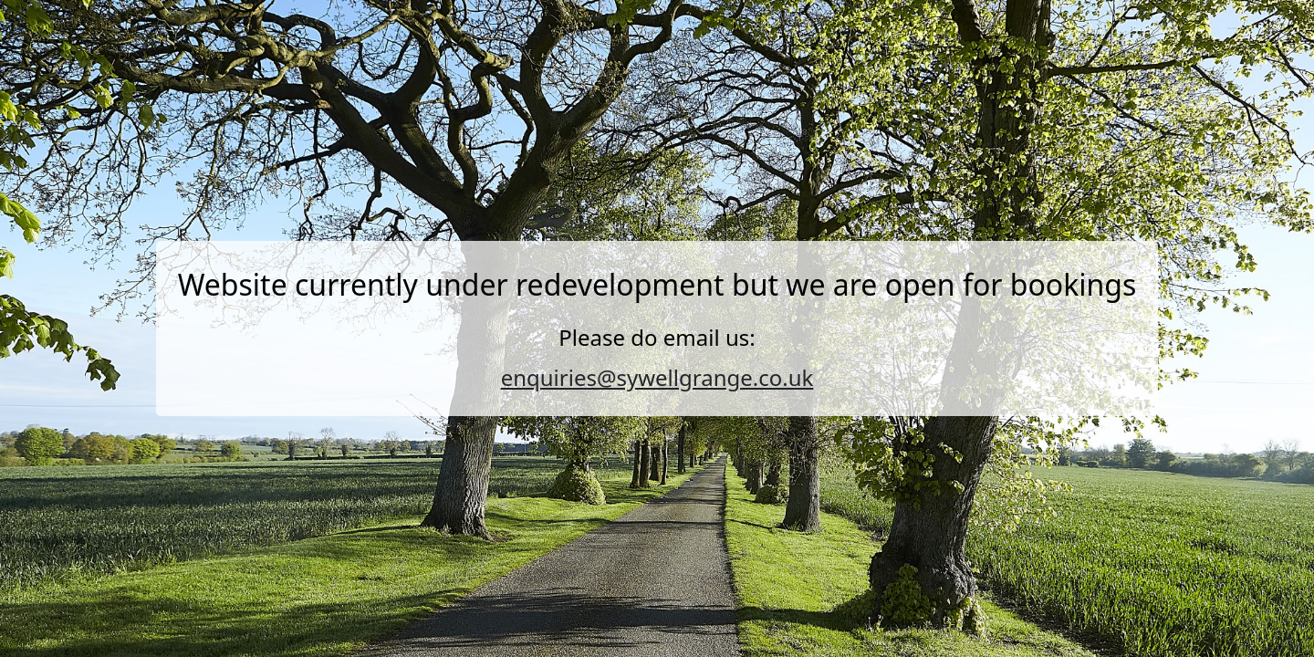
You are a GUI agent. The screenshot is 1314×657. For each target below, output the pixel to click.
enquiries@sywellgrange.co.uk (657, 377)
